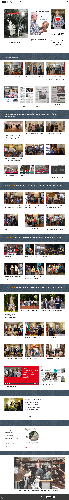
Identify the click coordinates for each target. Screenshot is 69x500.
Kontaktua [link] (62, 1)
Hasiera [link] (40, 1)
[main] (16, 43)
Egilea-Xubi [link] (47, 1)
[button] (67, 2)
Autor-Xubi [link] (55, 1)
